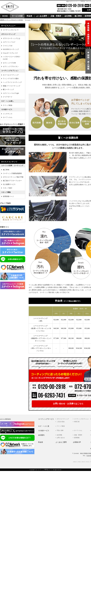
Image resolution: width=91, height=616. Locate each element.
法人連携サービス (9, 184)
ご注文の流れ (61, 421)
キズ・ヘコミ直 (43, 426)
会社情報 (68, 16)
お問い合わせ (61, 437)
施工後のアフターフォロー (12, 180)
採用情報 (76, 437)
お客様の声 (77, 442)
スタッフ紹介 (7, 188)
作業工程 (76, 421)
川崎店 (79, 461)
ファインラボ (7, 46)
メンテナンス (7, 114)
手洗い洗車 (60, 430)
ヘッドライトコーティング (12, 82)
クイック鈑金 (7, 105)
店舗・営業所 (55, 16)
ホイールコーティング (11, 75)
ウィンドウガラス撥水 (11, 78)
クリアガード (7, 97)
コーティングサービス (46, 419)
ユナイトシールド (9, 42)
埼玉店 (87, 461)
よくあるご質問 (61, 442)
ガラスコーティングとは (11, 38)
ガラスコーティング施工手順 (13, 177)
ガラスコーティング (63, 419)
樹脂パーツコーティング (11, 86)
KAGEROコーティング (11, 49)
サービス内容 (17, 16)
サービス (27, 20)
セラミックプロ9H (9, 63)
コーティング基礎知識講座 (12, 173)
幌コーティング (8, 89)
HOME (5, 16)
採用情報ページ (8, 196)
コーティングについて (11, 30)
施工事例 (78, 16)
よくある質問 (41, 16)
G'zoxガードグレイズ (10, 53)
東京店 (83, 461)
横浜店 (75, 461)
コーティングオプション (81, 419)
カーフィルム (7, 117)
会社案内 (41, 435)
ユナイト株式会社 (5, 419)
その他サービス (43, 430)
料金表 (29, 16)
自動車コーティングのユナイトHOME (11, 20)
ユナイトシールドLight (11, 93)
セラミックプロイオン (11, 66)
